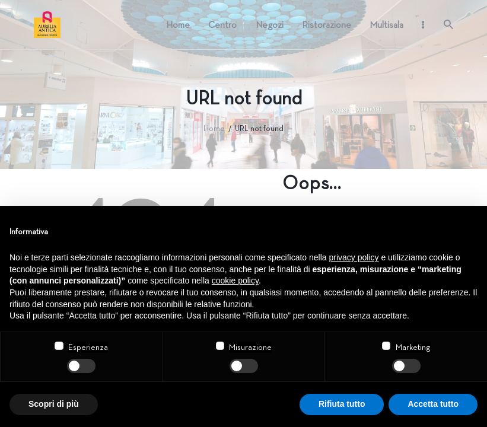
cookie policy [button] (235, 280)
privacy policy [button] (354, 257)
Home (214, 128)
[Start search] (448, 24)
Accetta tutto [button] (433, 404)
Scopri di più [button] (53, 404)
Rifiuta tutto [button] (342, 404)
